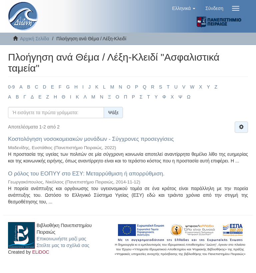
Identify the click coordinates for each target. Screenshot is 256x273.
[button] (183, 8)
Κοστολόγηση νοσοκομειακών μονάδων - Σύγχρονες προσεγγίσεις (91, 139)
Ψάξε (113, 112)
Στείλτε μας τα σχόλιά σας (63, 245)
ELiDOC (40, 252)
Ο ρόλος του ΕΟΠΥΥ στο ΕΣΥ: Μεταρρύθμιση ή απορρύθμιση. (86, 173)
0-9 (11, 87)
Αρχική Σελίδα (34, 38)
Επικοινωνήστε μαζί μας (61, 238)
